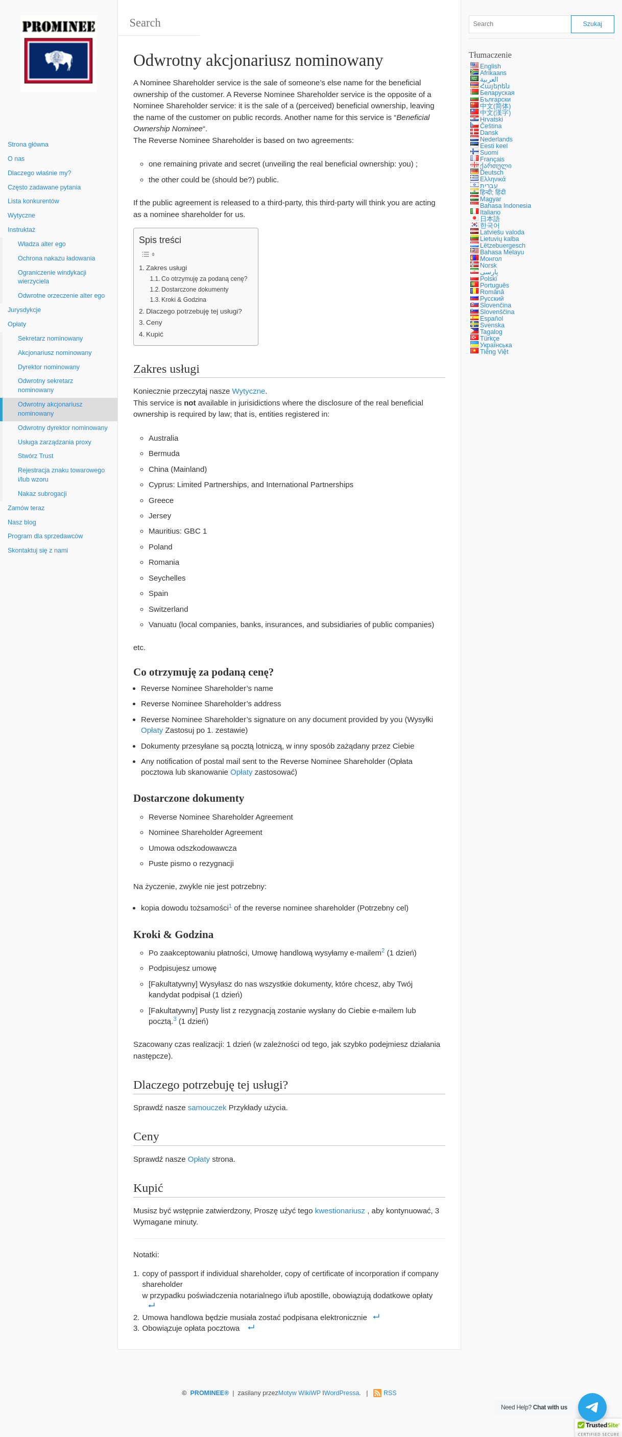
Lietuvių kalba (499, 239)
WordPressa (342, 1393)
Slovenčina (495, 305)
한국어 (490, 225)
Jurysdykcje (24, 310)
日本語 (490, 219)
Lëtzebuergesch (502, 245)
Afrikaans (493, 73)
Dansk (489, 132)
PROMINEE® (209, 1393)
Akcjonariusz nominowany (55, 352)
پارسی (489, 272)
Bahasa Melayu (502, 252)
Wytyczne (21, 215)
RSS (390, 1393)
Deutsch (492, 172)
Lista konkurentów (33, 201)
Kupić (154, 334)
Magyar (490, 199)
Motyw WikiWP (299, 1393)
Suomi (489, 152)
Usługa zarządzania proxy (54, 442)
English (490, 66)
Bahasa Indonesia (505, 205)
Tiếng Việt (494, 351)
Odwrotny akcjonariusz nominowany (50, 409)
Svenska (492, 325)
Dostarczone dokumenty (194, 289)
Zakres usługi (166, 268)
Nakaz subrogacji (42, 493)
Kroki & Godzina (183, 299)
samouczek (207, 1107)
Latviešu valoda (502, 232)
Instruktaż (21, 229)
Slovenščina (497, 312)
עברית (489, 185)
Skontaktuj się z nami (38, 550)
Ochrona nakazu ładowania (56, 258)
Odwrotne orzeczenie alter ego (61, 295)
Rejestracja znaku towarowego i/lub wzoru (61, 475)
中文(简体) (495, 106)
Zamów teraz (26, 508)
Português (494, 285)
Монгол (491, 258)
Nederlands (496, 139)
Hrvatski (491, 119)
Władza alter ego (42, 244)
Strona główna (28, 144)
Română (492, 292)
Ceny (154, 322)
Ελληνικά (493, 179)
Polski (488, 278)
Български (495, 99)
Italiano (490, 212)
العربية (489, 79)
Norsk (488, 265)
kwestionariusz (340, 1210)
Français (492, 159)
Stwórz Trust (35, 456)
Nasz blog (22, 522)
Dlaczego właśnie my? (39, 173)
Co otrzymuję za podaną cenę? (204, 278)
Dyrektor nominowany (49, 367)
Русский (492, 298)
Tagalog (491, 332)
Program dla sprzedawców (45, 536)
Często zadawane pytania (44, 187)
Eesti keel (494, 146)
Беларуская (497, 93)
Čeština (490, 126)
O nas (16, 158)
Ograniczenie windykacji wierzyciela (52, 277)
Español (491, 318)
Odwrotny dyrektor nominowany (63, 428)
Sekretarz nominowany (50, 338)
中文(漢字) (495, 112)
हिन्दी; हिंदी (493, 192)
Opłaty (17, 324)
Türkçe (489, 338)
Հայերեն (495, 86)
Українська (496, 345)
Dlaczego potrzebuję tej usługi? (194, 311)
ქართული (496, 166)
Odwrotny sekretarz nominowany (45, 385)
